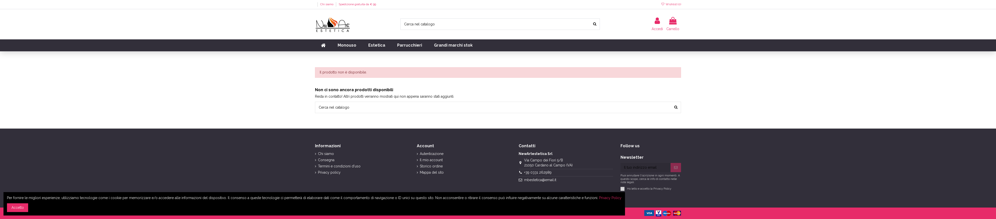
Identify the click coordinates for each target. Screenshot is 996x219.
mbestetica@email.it (540, 180)
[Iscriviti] (676, 167)
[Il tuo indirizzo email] (646, 167)
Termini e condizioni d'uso (339, 166)
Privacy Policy (662, 188)
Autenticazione (431, 154)
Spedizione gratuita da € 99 (357, 4)
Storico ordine (431, 166)
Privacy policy (329, 172)
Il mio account (431, 160)
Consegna (326, 160)
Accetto (17, 208)
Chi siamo (327, 4)
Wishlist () (671, 4)
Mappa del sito (432, 172)
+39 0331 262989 (538, 172)
